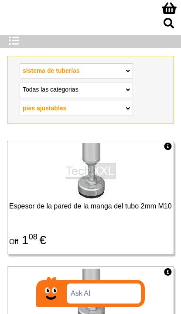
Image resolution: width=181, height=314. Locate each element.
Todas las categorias (76, 89)
